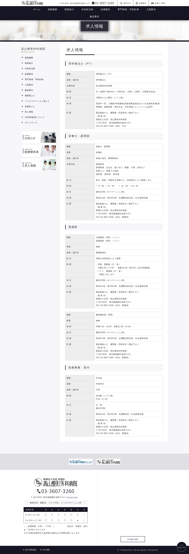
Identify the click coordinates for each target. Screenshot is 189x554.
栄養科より (30, 106)
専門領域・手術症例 (34, 79)
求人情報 (29, 112)
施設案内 (29, 90)
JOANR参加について (34, 117)
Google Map (72, 497)
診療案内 (29, 74)
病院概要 (29, 58)
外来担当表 (30, 68)
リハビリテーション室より (37, 101)
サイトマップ (31, 123)
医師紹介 (29, 63)
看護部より (30, 96)
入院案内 (29, 85)
